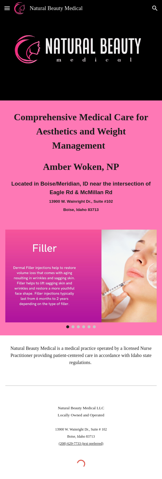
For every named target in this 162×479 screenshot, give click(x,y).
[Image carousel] (80, 279)
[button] (7, 8)
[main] (80, 161)
